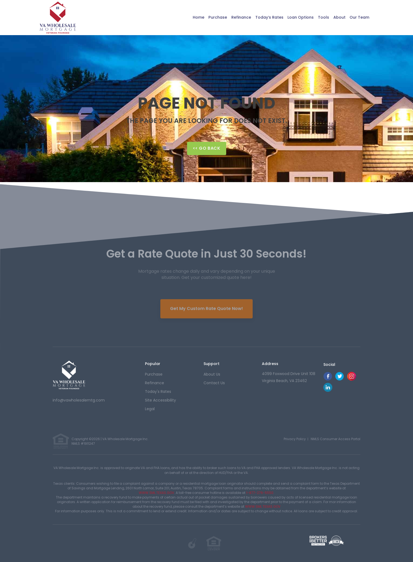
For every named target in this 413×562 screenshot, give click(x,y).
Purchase (206, 17)
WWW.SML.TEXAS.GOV (156, 492)
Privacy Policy (295, 439)
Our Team (358, 17)
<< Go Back (207, 148)
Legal (150, 409)
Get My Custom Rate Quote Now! (206, 306)
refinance (154, 383)
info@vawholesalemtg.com (79, 400)
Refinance (231, 17)
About (336, 17)
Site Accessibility (160, 400)
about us (212, 374)
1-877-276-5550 (259, 492)
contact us (214, 383)
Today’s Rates (261, 17)
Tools (320, 17)
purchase (154, 374)
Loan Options (295, 17)
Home (185, 17)
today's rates (158, 391)
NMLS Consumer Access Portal (335, 439)
